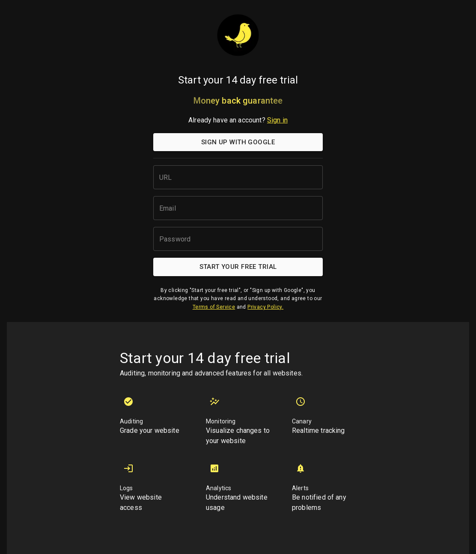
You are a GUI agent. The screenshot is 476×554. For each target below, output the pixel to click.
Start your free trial (238, 267)
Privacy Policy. (265, 307)
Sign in (277, 120)
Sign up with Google (238, 142)
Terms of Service (214, 307)
